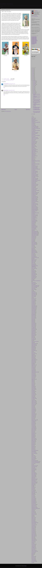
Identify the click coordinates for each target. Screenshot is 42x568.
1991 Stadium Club (34, 141)
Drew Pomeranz (34, 329)
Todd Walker (33, 528)
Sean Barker (33, 511)
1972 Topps (33, 129)
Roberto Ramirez (34, 492)
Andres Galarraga (34, 243)
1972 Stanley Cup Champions (35, 128)
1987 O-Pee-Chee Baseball (35, 135)
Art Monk (33, 245)
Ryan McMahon (33, 501)
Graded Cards (33, 355)
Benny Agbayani (34, 256)
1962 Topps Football (34, 120)
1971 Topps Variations (34, 126)
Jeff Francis (33, 383)
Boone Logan (33, 263)
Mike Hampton (33, 441)
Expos (32, 340)
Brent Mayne (33, 275)
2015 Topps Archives (34, 203)
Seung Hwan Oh (34, 514)
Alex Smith (33, 240)
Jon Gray (33, 399)
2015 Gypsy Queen (34, 38)
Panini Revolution (34, 466)
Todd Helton (33, 527)
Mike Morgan (33, 446)
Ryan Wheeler (33, 503)
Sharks (32, 515)
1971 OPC (33, 124)
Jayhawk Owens (34, 379)
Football (33, 342)
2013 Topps (33, 187)
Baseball (33, 248)
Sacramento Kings (34, 504)
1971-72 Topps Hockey (34, 127)
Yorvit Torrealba (33, 560)
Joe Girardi (33, 392)
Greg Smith (33, 357)
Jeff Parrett (33, 384)
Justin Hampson (34, 413)
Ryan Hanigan (33, 499)
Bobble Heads (33, 260)
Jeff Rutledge (33, 386)
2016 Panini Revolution (34, 209)
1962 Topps (33, 119)
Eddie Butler (33, 333)
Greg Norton (33, 356)
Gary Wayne (33, 349)
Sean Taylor (33, 512)
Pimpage (33, 470)
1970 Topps (33, 123)
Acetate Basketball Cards (35, 233)
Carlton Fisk (33, 288)
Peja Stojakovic (33, 468)
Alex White (33, 241)
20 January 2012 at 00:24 (11, 90)
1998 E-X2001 (33, 150)
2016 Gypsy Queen (34, 37)
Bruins (32, 279)
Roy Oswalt (33, 497)
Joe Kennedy (33, 393)
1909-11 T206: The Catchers (36, 101)
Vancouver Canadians (34, 551)
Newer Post (3, 109)
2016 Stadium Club (34, 210)
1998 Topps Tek (33, 153)
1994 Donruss (33, 145)
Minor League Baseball (34, 450)
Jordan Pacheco (34, 402)
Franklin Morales (34, 344)
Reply (4, 87)
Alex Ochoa (33, 239)
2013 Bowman (33, 183)
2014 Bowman (33, 191)
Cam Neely (33, 284)
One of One (33, 463)
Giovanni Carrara (34, 353)
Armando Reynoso (34, 244)
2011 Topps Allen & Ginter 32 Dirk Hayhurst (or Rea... (36, 107)
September (34, 84)
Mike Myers (33, 448)
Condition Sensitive (6, 4)
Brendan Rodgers (34, 274)
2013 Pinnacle (33, 186)
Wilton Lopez (33, 558)
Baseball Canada (34, 251)
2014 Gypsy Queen (34, 39)
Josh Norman (33, 408)
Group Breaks (33, 358)
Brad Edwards (33, 271)
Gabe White (33, 346)
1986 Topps (33, 134)
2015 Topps (33, 202)
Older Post (28, 109)
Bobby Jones (33, 261)
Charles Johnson (34, 292)
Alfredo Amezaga (34, 242)
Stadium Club (33, 517)
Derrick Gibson (33, 325)
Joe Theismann (33, 394)
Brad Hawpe (33, 272)
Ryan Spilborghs (34, 502)
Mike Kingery (33, 444)
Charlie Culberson (34, 294)
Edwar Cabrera (33, 334)
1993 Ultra (33, 144)
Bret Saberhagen (34, 276)
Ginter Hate (33, 352)
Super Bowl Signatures (34, 522)
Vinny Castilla (33, 552)
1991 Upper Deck (34, 142)
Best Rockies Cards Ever (35, 257)
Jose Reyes (33, 407)
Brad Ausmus (33, 270)
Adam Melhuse (33, 236)
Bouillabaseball (33, 264)
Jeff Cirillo (33, 382)
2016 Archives (33, 205)
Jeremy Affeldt (33, 388)
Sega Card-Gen (33, 513)
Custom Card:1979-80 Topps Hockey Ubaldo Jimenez (36, 112)
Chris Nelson (33, 302)
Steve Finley (33, 519)
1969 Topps (33, 121)
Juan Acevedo (33, 410)
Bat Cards (33, 253)
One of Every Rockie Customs (35, 461)
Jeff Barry (33, 381)
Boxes (32, 269)
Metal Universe (33, 438)
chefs (32, 297)
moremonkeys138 (6, 83)
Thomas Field (33, 523)
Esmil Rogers (33, 339)
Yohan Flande (33, 559)
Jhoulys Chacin (33, 389)
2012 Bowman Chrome (34, 174)
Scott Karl (33, 510)
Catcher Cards (33, 289)
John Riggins (33, 397)
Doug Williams (33, 328)
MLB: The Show (34, 452)
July (33, 86)
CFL (32, 290)
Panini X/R (33, 467)
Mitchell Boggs (33, 451)
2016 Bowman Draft (34, 206)
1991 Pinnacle (33, 139)
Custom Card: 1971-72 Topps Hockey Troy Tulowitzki (36, 100)
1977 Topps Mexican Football (35, 130)
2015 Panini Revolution (34, 201)
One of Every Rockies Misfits (35, 462)
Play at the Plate (6, 90)
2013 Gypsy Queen (34, 41)
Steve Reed (33, 520)
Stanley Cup (33, 518)
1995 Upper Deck (34, 146)
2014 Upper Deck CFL (34, 197)
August (34, 85)
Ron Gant (33, 495)
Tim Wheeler (33, 525)
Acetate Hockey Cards (34, 235)
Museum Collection (34, 453)
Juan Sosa (33, 412)
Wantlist (33, 554)
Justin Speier (33, 415)
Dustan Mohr (33, 331)
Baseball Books (33, 250)
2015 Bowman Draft (34, 198)
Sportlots (33, 516)
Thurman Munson (34, 524)
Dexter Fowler (33, 326)
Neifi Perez (33, 455)
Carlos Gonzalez (34, 287)
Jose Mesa (33, 405)
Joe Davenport (33, 391)
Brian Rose (33, 278)
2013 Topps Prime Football (35, 190)
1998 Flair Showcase (34, 151)
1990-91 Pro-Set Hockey (35, 138)
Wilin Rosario (33, 556)
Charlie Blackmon (34, 293)
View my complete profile (35, 16)
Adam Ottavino (33, 237)
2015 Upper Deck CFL (34, 204)
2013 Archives (33, 182)
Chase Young (33, 296)
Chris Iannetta (33, 300)
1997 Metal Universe (34, 149)
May (33, 88)
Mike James (33, 443)
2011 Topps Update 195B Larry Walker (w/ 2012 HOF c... (36, 110)
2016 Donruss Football (34, 207)
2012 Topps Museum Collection (35, 180)
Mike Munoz (33, 447)
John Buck (33, 396)
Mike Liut (33, 445)
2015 (33, 76)
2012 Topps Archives (34, 178)
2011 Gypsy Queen (34, 43)
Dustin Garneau (33, 332)
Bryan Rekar (33, 282)
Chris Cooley (33, 299)
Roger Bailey (33, 494)
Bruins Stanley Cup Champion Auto (36, 280)
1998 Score (33, 152)
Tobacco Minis (33, 526)
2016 (33, 75)
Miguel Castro (33, 440)
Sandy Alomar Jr (34, 506)
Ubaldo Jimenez (34, 550)
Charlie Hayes (33, 295)
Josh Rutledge (33, 409)
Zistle (36, 15)
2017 (33, 74)
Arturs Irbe (33, 246)
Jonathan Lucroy (34, 401)
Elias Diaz (33, 336)
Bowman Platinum (34, 268)
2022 (33, 68)
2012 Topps (33, 177)
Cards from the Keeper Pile (35, 285)
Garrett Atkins (33, 347)
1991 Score (33, 140)
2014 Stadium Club (34, 194)
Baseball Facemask (34, 252)
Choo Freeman (33, 298)
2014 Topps (33, 195)
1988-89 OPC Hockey (34, 137)
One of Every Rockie (34, 460)
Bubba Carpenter (34, 283)
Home (16, 109)
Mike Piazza (33, 449)
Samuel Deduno (34, 505)
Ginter (32, 351)
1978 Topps (33, 131)
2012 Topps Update (34, 181)
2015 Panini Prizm (34, 200)
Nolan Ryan (33, 459)
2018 (33, 73)
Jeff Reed (33, 385)
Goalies (32, 354)
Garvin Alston (33, 348)
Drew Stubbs (33, 330)
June (33, 87)
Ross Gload (33, 496)
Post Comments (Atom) (8, 111)
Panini (32, 464)
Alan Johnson (33, 238)
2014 (33, 77)
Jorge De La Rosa (34, 403)
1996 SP (33, 147)
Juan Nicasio (33, 411)
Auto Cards (33, 247)
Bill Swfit (33, 258)
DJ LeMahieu (33, 327)
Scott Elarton (33, 509)
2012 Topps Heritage (34, 179)
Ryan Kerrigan (33, 500)
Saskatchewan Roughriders (35, 508)
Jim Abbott (33, 390)
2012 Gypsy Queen (34, 42)
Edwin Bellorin (33, 335)
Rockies (33, 493)
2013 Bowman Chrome (34, 184)
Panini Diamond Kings (34, 465)
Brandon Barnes (34, 273)
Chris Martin (33, 301)
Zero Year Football (34, 561)
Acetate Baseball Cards (34, 232)
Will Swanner (33, 557)
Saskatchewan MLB (34, 507)
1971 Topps (33, 125)
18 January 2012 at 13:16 (12, 83)
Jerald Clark (33, 387)
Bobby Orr (33, 262)
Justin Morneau (33, 414)
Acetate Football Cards (34, 234)
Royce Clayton (33, 498)
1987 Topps (33, 136)
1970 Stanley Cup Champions (35, 122)
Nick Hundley (33, 457)
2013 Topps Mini (34, 189)
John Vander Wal (34, 398)
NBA (32, 454)
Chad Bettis (33, 291)
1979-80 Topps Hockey (34, 132)
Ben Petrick (33, 255)
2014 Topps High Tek (34, 196)
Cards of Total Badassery (35, 286)
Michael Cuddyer (34, 439)
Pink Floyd (33, 471)
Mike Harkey (33, 442)
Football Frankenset (34, 343)
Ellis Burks (33, 337)
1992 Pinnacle (33, 143)
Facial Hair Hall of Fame (35, 341)
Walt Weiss (33, 553)
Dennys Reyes (33, 324)
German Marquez (34, 350)
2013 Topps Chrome (34, 188)
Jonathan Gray (33, 400)
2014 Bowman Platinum (35, 192)
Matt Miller (33, 437)
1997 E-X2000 (33, 148)
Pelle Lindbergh (33, 469)
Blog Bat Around (34, 259)
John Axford (33, 395)
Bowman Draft (33, 267)
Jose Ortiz (33, 406)
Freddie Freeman (34, 345)
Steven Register (34, 521)
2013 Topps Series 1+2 (35, 40)
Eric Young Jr (33, 338)
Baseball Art (33, 249)
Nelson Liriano (33, 456)
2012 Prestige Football (34, 176)
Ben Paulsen (33, 254)
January (34, 93)
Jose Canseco (33, 404)
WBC (32, 555)
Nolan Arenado (33, 458)
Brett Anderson (33, 277)
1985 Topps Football (34, 133)
